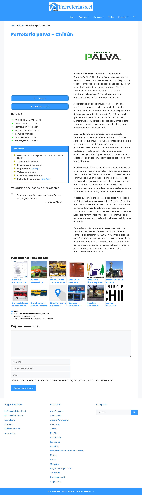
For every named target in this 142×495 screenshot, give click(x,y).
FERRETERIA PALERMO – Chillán (25, 316)
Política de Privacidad (15, 411)
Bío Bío (53, 433)
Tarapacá (55, 472)
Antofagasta (56, 411)
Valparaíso (55, 481)
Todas (111, 17)
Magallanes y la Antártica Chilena (66, 450)
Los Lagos (55, 442)
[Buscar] (134, 412)
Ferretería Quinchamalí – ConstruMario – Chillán (33, 319)
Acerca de (9, 433)
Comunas (100, 17)
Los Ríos (54, 446)
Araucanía (55, 415)
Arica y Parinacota (59, 420)
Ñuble (21, 25)
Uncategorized (57, 477)
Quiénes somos (12, 428)
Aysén (53, 428)
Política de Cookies (13, 415)
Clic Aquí (35, 168)
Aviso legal (9, 420)
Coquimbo (55, 437)
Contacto (124, 17)
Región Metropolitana (61, 468)
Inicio (72, 17)
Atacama (55, 424)
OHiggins (54, 464)
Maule (53, 455)
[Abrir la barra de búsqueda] (134, 17)
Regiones (85, 17)
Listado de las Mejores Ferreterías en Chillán (32, 314)
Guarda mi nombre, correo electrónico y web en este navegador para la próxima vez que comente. (63, 380)
